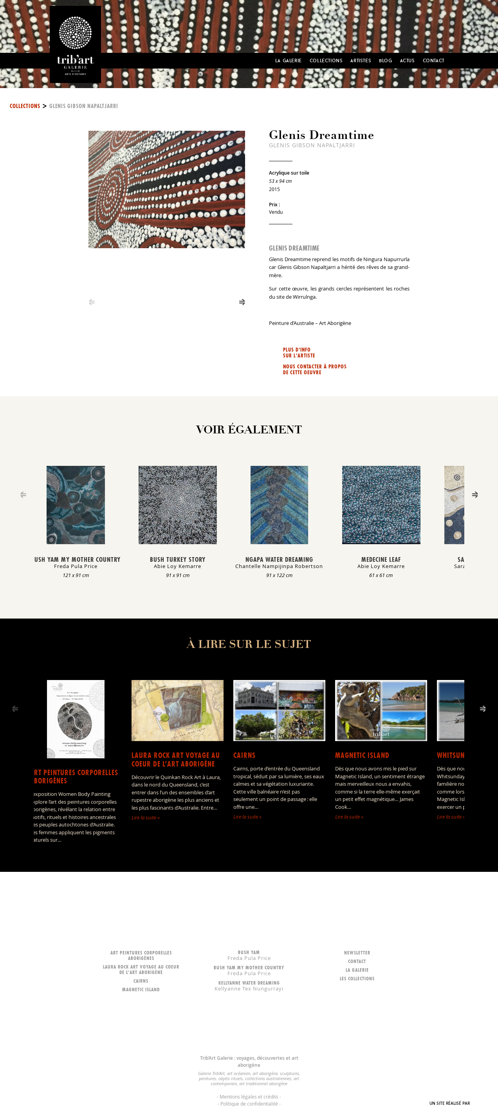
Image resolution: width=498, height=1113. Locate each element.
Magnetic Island (362, 755)
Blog (385, 60)
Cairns (244, 755)
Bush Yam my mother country (76, 559)
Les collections (357, 978)
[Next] (242, 302)
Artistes (360, 60)
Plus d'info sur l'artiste (299, 353)
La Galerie (288, 60)
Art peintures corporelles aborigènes (74, 777)
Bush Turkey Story (178, 559)
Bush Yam (249, 955)
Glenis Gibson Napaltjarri (83, 106)
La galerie (357, 970)
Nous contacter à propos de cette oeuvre (315, 369)
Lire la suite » (146, 817)
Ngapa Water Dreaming (279, 559)
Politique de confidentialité (249, 1103)
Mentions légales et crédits (249, 1096)
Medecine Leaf (381, 559)
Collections (326, 60)
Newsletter (357, 953)
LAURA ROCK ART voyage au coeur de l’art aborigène (176, 759)
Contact (433, 60)
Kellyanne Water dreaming (249, 985)
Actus (407, 60)
